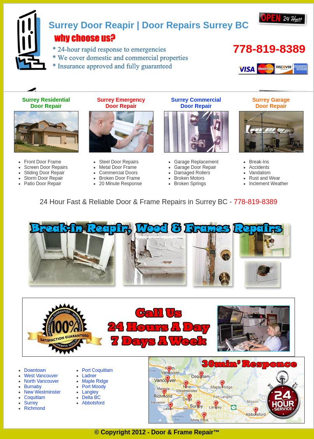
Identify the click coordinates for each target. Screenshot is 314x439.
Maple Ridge (95, 381)
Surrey (31, 403)
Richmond (34, 408)
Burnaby (33, 386)
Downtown (35, 370)
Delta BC (91, 397)
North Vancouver (41, 381)
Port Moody (94, 386)
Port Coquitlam (97, 370)
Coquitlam (34, 397)
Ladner (89, 375)
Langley (90, 392)
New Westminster (42, 392)
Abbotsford (93, 403)
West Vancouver (41, 375)
